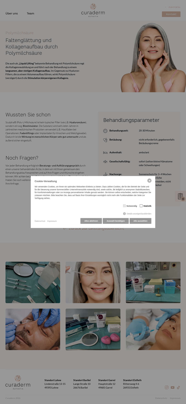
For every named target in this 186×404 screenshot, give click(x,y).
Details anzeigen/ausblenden (139, 214)
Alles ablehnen (91, 221)
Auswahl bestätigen (116, 221)
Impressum (52, 221)
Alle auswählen (140, 221)
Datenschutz (40, 221)
